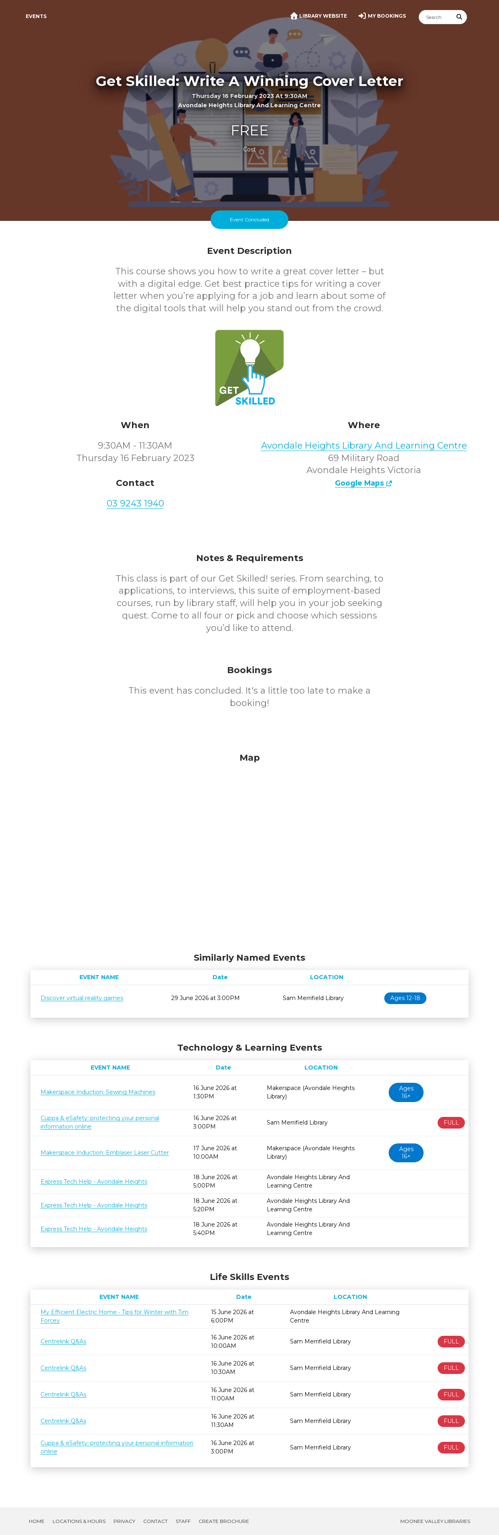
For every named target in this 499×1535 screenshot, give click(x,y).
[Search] (435, 17)
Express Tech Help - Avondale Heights (94, 1181)
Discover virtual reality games (82, 998)
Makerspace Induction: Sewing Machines (98, 1092)
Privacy (124, 1521)
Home (37, 1521)
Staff (183, 1521)
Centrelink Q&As (63, 1341)
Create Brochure (224, 1521)
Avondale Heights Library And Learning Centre (364, 445)
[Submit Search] (459, 17)
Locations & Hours (79, 1521)
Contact (155, 1521)
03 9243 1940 (135, 503)
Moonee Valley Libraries (435, 1521)
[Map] (249, 850)
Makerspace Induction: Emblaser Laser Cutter (105, 1152)
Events (36, 16)
